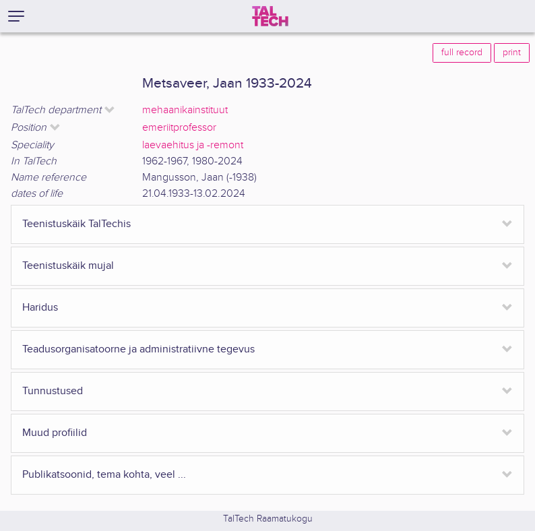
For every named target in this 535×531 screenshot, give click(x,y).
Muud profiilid (54, 433)
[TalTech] (270, 16)
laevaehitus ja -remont (192, 145)
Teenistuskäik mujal (68, 265)
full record (461, 52)
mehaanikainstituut (185, 110)
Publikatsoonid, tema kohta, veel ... (104, 474)
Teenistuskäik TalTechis (76, 224)
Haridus (40, 307)
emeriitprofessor (179, 127)
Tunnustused (52, 391)
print (512, 52)
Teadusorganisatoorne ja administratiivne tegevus (138, 349)
